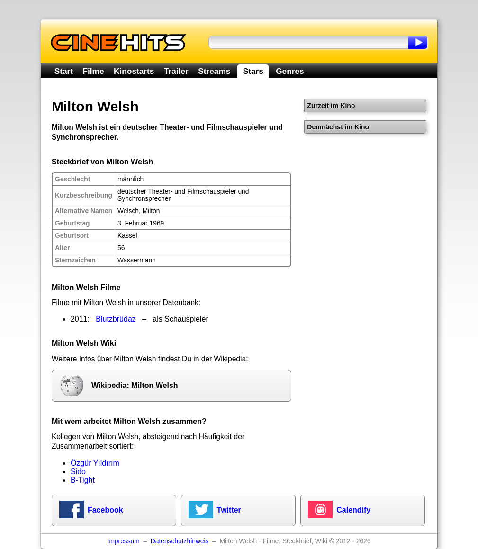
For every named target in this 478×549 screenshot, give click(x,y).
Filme (93, 71)
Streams (214, 71)
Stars (253, 71)
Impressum (124, 541)
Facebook (105, 510)
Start (63, 71)
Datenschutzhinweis (180, 541)
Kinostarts (134, 71)
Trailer (176, 71)
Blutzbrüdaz (116, 319)
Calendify (353, 510)
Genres (290, 71)
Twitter (229, 510)
